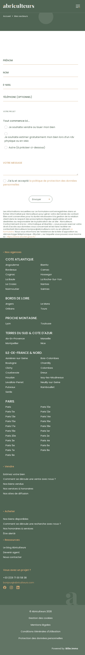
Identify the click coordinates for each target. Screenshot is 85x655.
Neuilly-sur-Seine (50, 382)
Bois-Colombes (50, 358)
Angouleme (12, 264)
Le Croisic (11, 284)
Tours (44, 308)
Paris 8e (45, 450)
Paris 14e (46, 416)
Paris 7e (10, 450)
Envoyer (36, 199)
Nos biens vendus (13, 483)
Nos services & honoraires (18, 488)
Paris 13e (10, 416)
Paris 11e (10, 411)
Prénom (8, 60)
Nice (43, 343)
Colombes (47, 367)
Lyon (8, 323)
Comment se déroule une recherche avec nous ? (32, 523)
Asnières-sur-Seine (17, 358)
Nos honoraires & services (18, 528)
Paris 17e (10, 426)
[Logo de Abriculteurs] (20, 6)
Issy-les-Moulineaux (52, 377)
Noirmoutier (12, 289)
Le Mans (45, 303)
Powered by (65, 648)
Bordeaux (11, 269)
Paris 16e (46, 421)
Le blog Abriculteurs (14, 547)
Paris (8, 406)
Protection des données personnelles (41, 638)
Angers (10, 303)
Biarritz (44, 264)
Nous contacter (12, 557)
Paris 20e (11, 435)
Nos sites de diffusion (15, 493)
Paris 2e (45, 435)
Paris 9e (10, 455)
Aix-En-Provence (15, 338)
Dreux (44, 372)
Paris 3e (10, 440)
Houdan (10, 377)
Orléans (10, 308)
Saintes (45, 289)
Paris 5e (10, 445)
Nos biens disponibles (15, 519)
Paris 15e (11, 421)
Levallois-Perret (15, 382)
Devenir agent (11, 552)
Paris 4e (45, 440)
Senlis (9, 391)
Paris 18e (46, 426)
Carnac (45, 269)
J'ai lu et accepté (40, 182)
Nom (6, 72)
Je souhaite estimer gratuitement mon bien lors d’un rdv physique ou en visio (39, 139)
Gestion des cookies (41, 618)
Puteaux (10, 387)
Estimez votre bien (14, 474)
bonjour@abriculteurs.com (18, 582)
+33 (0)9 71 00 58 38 (15, 577)
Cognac (10, 274)
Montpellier (12, 343)
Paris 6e (45, 445)
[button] (78, 6)
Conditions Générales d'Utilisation (40, 631)
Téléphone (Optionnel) (17, 97)
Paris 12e (45, 411)
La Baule (10, 279)
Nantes (45, 284)
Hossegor (46, 274)
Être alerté (9, 533)
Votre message (12, 162)
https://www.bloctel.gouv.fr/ (21, 236)
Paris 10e (46, 406)
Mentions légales (41, 624)
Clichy (9, 367)
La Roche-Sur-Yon (51, 279)
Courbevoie (12, 372)
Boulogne (11, 363)
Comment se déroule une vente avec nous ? (29, 479)
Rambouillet (48, 387)
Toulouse (46, 323)
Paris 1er (45, 430)
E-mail (7, 84)
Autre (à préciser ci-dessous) (27, 147)
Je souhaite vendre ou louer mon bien (32, 127)
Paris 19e (10, 430)
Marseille (46, 338)
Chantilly (46, 363)
